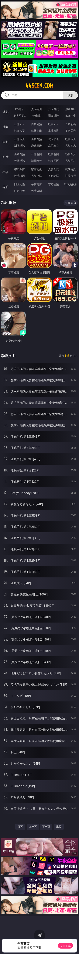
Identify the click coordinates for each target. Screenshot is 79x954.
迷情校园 (19, 175)
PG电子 (19, 109)
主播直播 (53, 130)
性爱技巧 (70, 175)
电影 (5, 142)
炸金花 (36, 115)
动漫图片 (70, 154)
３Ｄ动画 (70, 124)
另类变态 (70, 145)
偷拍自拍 (36, 139)
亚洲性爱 (19, 139)
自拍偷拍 (36, 124)
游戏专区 (70, 109)
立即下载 (65, 945)
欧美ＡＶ (53, 124)
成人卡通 (53, 139)
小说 (5, 172)
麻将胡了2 (19, 115)
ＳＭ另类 (70, 130)
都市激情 (19, 169)
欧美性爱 (70, 139)
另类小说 (36, 175)
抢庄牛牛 (70, 115)
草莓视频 (53, 184)
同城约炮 (19, 184)
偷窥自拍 (19, 154)
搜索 (70, 95)
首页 (20, 826)
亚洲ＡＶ (19, 124)
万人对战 (53, 109)
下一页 (46, 826)
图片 (5, 157)
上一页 (33, 826)
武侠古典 (70, 169)
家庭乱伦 (36, 169)
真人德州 (36, 109)
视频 (5, 127)
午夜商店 (36, 184)
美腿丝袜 (19, 160)
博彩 (5, 112)
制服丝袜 (19, 145)
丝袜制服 (36, 130)
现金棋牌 (53, 115)
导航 (5, 187)
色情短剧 (36, 190)
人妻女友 (53, 169)
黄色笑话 (53, 175)
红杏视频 (19, 190)
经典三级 (36, 145)
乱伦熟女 (53, 145)
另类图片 (70, 160)
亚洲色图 (36, 154)
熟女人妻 (19, 130)
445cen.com (39, 85)
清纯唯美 (36, 160)
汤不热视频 (70, 184)
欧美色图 (53, 154)
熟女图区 (53, 160)
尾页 (58, 826)
